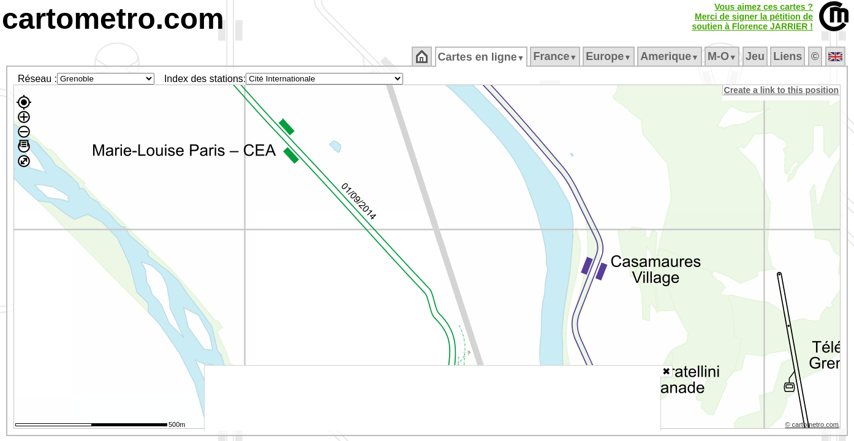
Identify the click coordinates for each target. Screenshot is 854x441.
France (556, 56)
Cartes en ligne (482, 57)
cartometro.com (113, 18)
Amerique (670, 56)
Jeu (755, 56)
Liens (788, 56)
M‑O (723, 56)
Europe (609, 56)
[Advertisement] (433, 398)
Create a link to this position (782, 90)
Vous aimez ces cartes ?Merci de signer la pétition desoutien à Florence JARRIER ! (752, 16)
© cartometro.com (813, 426)
